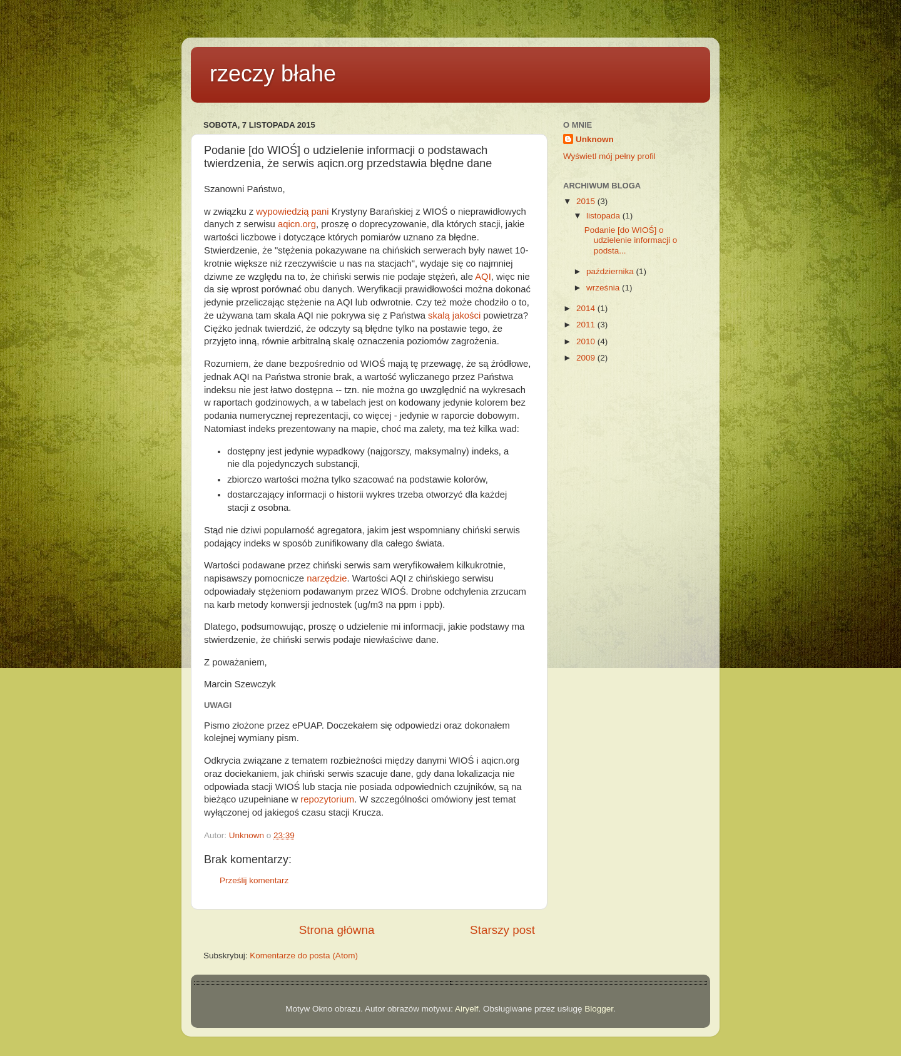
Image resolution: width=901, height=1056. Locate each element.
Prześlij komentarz (254, 880)
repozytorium (327, 799)
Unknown (595, 139)
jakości (466, 315)
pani (320, 212)
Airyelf (467, 1008)
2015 (587, 201)
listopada (604, 215)
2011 (587, 324)
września (604, 287)
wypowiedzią (282, 212)
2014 (587, 308)
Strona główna (337, 929)
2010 (587, 341)
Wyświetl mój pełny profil (609, 156)
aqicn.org (297, 224)
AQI (483, 277)
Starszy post (502, 929)
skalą (439, 315)
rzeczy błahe (273, 73)
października (611, 271)
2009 (587, 357)
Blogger (598, 1008)
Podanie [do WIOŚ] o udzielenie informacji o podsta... (631, 240)
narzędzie (327, 578)
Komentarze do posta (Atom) (304, 955)
